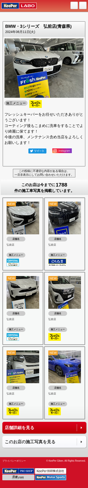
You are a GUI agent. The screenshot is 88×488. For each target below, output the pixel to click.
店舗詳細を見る (19, 427)
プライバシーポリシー (14, 461)
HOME (74, 5)
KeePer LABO (16, 6)
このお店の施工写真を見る (30, 441)
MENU (83, 5)
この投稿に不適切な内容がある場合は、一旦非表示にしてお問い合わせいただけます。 (44, 172)
